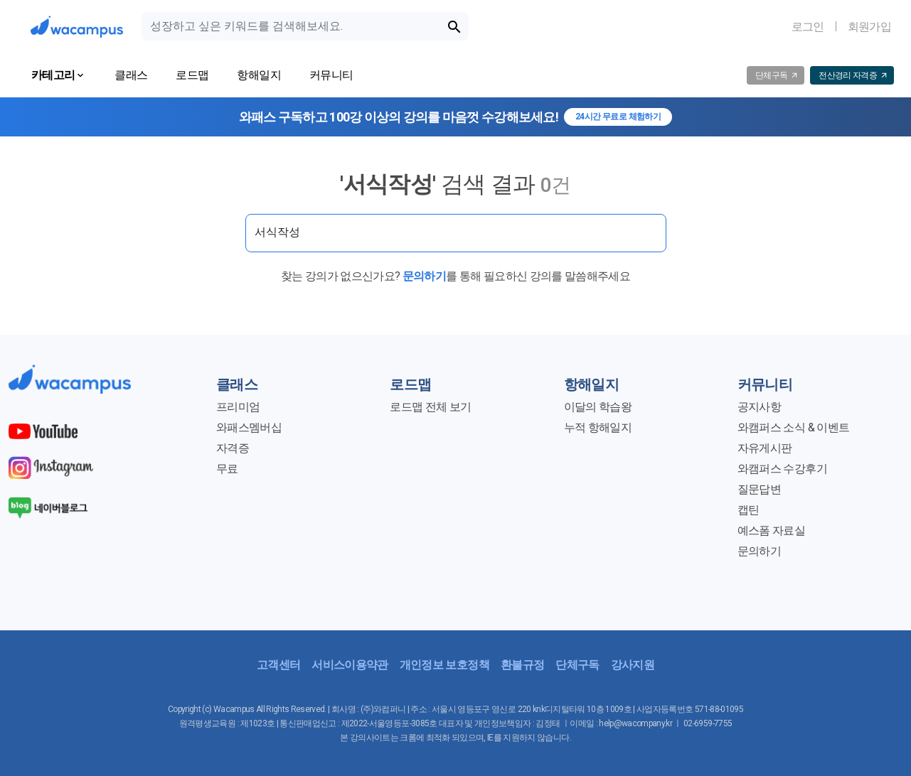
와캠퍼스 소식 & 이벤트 (793, 427)
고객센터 (278, 665)
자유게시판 (764, 448)
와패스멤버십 (249, 427)
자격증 (232, 448)
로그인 (808, 26)
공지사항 (759, 407)
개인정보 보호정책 (444, 665)
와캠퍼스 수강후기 (782, 468)
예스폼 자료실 (771, 530)
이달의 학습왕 (598, 407)
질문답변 (759, 489)
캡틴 (748, 510)
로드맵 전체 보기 (430, 407)
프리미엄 (238, 407)
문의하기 (424, 276)
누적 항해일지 (598, 427)
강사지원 (632, 665)
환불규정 (522, 665)
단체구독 (577, 665)
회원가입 (869, 26)
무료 (227, 468)
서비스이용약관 (349, 665)
